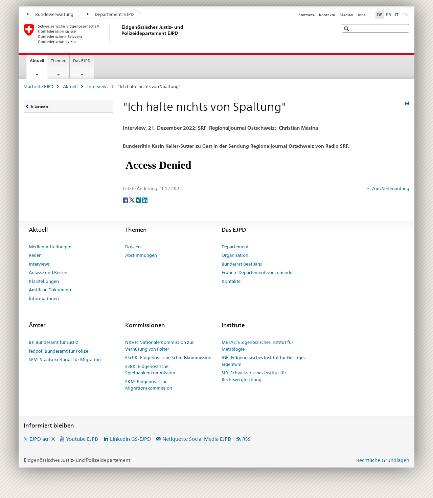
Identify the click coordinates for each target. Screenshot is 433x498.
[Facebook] (126, 199)
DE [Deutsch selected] (379, 14)
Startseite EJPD (38, 86)
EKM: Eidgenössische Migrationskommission (148, 385)
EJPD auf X (42, 439)
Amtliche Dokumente (50, 289)
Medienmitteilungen (50, 246)
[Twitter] (132, 199)
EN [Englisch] (405, 14)
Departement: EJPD (110, 14)
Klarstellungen (44, 281)
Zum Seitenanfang (390, 188)
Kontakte (327, 15)
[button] (347, 28)
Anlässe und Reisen (48, 272)
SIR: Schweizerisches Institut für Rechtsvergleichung (254, 376)
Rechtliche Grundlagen (382, 460)
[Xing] (139, 199)
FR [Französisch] (388, 14)
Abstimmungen (141, 255)
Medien (346, 15)
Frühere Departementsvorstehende (257, 272)
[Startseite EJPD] (120, 33)
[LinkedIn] (144, 199)
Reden (35, 255)
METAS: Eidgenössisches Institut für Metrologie (257, 345)
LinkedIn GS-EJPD (130, 439)
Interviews (97, 86)
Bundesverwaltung (50, 14)
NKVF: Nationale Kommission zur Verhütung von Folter (159, 345)
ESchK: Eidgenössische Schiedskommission (168, 357)
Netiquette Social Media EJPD (196, 439)
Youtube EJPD (82, 439)
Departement (235, 246)
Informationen (44, 298)
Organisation (235, 255)
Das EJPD (82, 60)
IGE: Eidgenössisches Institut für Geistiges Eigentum (263, 361)
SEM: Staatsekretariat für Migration (65, 359)
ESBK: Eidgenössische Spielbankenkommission (150, 370)
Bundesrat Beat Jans (242, 264)
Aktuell (38, 63)
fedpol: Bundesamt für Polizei (59, 351)
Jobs (361, 15)
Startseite (307, 15)
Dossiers (133, 246)
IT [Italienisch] (396, 14)
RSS (246, 439)
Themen (58, 60)
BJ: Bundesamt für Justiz (53, 342)
